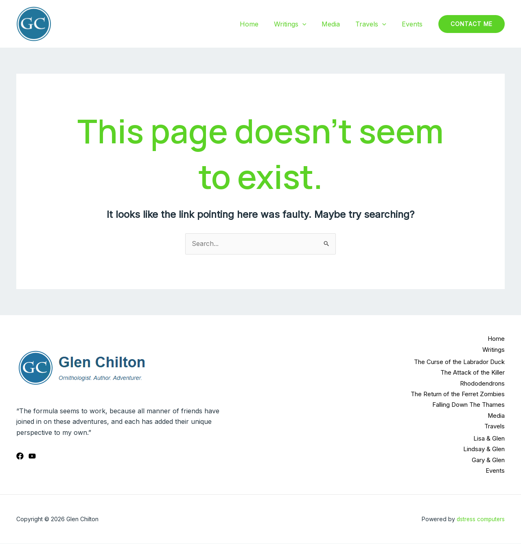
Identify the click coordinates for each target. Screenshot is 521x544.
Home (260, 24)
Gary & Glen (488, 460)
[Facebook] (20, 456)
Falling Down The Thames (468, 405)
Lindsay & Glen (484, 449)
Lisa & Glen (489, 439)
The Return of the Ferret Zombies (458, 394)
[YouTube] (32, 456)
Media (337, 24)
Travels (374, 24)
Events (413, 24)
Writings (298, 24)
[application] (311, 24)
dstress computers (480, 519)
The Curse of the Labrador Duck (459, 362)
